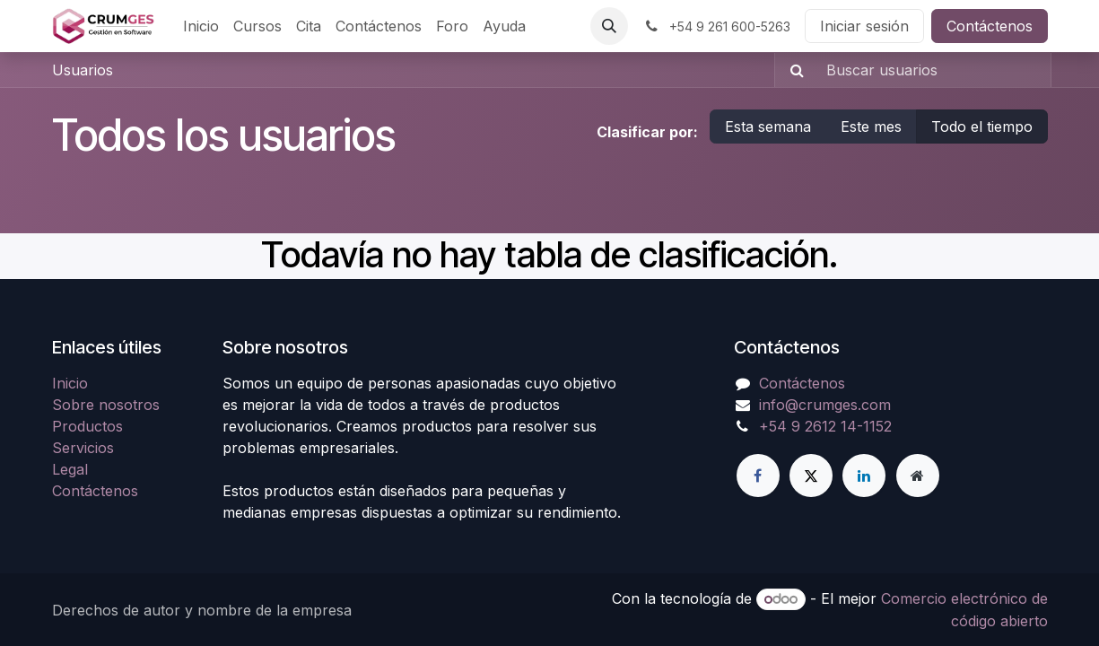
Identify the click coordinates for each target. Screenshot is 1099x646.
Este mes (871, 126)
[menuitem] (201, 26)
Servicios (83, 448)
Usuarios (82, 70)
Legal (70, 469)
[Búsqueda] (791, 70)
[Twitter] (811, 475)
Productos (87, 426)
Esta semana (768, 126)
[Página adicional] (917, 475)
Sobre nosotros (106, 405)
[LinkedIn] (863, 475)
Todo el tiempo (982, 126)
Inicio (70, 383)
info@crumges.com (825, 405)
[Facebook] (758, 475)
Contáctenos (989, 26)
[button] (609, 26)
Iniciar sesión (864, 26)
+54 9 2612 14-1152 (825, 426)
